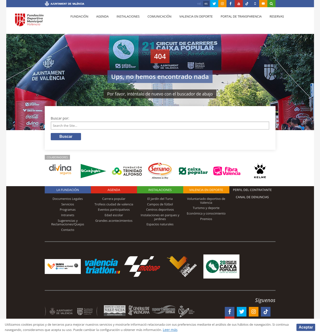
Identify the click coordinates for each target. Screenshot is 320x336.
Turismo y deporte (206, 209)
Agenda (100, 22)
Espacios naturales (160, 225)
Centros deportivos (160, 211)
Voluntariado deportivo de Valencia (206, 202)
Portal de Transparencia (234, 22)
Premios (206, 220)
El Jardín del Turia (160, 200)
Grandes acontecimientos (113, 221)
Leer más (222, 329)
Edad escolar (114, 216)
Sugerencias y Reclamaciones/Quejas (67, 223)
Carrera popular (113, 200)
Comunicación (154, 22)
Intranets (67, 216)
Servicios (67, 205)
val (199, 3)
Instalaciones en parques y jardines (160, 218)
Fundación (79, 22)
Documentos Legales (68, 200)
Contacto (67, 230)
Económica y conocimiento (206, 214)
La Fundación (67, 191)
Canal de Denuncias (252, 198)
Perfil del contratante (252, 191)
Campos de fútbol (160, 205)
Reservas (268, 22)
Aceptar (306, 327)
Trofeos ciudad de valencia (113, 205)
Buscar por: (60, 118)
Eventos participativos (114, 211)
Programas (67, 211)
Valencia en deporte (190, 22)
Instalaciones (124, 22)
